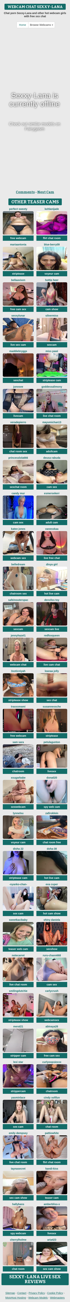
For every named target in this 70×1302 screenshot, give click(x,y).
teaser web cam (18, 949)
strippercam (18, 1091)
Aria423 (51, 1239)
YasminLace (18, 1097)
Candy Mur (18, 493)
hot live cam (51, 593)
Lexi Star (18, 1061)
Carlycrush (51, 990)
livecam (18, 415)
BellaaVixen (18, 280)
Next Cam (45, 192)
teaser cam (52, 1197)
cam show (52, 309)
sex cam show (18, 1197)
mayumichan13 (51, 422)
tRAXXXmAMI (18, 706)
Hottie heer (52, 280)
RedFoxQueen (52, 635)
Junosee (18, 386)
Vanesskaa (51, 528)
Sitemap (10, 1293)
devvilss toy (51, 599)
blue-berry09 (52, 244)
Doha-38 (52, 848)
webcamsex (51, 1020)
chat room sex (18, 451)
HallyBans (18, 1204)
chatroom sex (18, 593)
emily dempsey (18, 1133)
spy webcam (18, 1233)
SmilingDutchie (18, 990)
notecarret (18, 955)
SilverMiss (51, 315)
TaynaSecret (18, 1168)
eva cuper (52, 884)
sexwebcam (18, 806)
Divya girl (51, 564)
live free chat (52, 558)
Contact (21, 1293)
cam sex (52, 486)
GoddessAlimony (51, 386)
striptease (18, 273)
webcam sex (18, 558)
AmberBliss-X (52, 1204)
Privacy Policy (37, 1293)
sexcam (52, 344)
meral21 (18, 1026)
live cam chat (52, 664)
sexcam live (51, 629)
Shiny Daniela (51, 919)
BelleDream (18, 564)
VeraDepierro (18, 422)
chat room (52, 1126)
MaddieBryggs (18, 351)
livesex (51, 771)
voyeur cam (52, 273)
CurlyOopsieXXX (51, 1061)
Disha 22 (18, 848)
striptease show (18, 700)
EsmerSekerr (52, 493)
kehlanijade (52, 208)
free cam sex (18, 309)
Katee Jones (18, 528)
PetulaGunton (51, 742)
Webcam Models (38, 1297)
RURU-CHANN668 (52, 955)
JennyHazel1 (18, 635)
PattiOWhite (52, 1133)
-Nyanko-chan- (18, 884)
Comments (25, 192)
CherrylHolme (18, 1239)
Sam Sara (18, 742)
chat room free (52, 842)
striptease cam (52, 380)
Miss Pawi (52, 351)
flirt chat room (51, 238)
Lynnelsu (18, 813)
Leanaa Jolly (52, 671)
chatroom (18, 771)
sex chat (51, 700)
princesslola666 (18, 457)
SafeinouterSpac (18, 599)
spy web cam (52, 806)
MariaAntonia (18, 244)
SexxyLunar (18, 315)
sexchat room (18, 486)
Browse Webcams (41, 24)
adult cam (52, 522)
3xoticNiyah (18, 671)
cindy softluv (52, 1097)
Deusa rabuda (51, 457)
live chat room (52, 415)
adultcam (51, 451)
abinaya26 (52, 1026)
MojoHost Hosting (15, 1297)
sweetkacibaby (18, 919)
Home (22, 24)
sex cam (18, 913)
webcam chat (18, 664)
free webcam (18, 238)
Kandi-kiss (51, 1168)
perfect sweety (18, 208)
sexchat (18, 380)
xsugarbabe (18, 777)
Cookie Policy (55, 1293)
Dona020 (51, 777)
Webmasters (57, 1297)
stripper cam (18, 1055)
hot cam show (51, 913)
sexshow (51, 949)
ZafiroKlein (51, 813)
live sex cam (18, 344)
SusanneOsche (52, 706)
